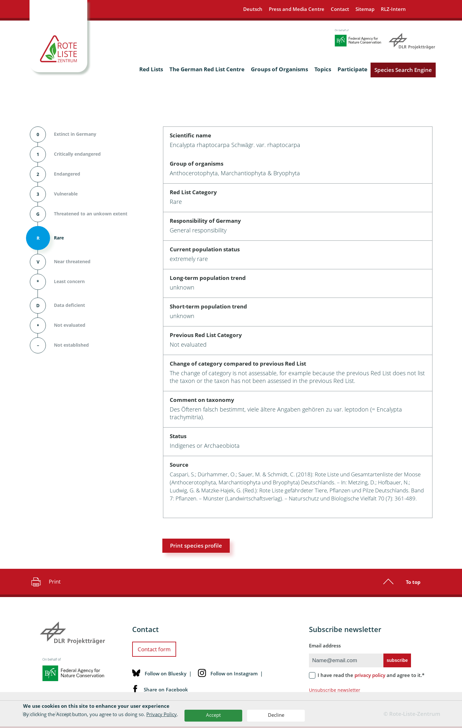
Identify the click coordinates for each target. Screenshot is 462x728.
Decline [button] (276, 715)
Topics (322, 69)
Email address (325, 645)
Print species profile (196, 545)
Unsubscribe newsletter (334, 690)
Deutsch (252, 9)
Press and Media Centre (296, 9)
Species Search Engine (403, 70)
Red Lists (151, 69)
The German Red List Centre (206, 69)
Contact (340, 9)
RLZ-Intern (393, 9)
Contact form (154, 649)
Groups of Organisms (279, 69)
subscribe (397, 660)
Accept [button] (213, 715)
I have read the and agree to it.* (371, 675)
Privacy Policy (161, 714)
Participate (352, 69)
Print (45, 581)
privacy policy (370, 675)
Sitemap (364, 9)
